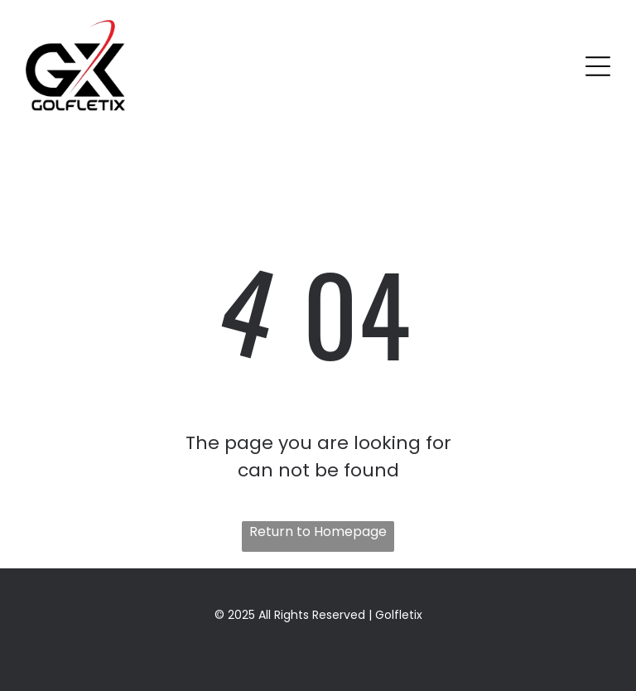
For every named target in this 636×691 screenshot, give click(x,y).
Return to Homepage (318, 531)
